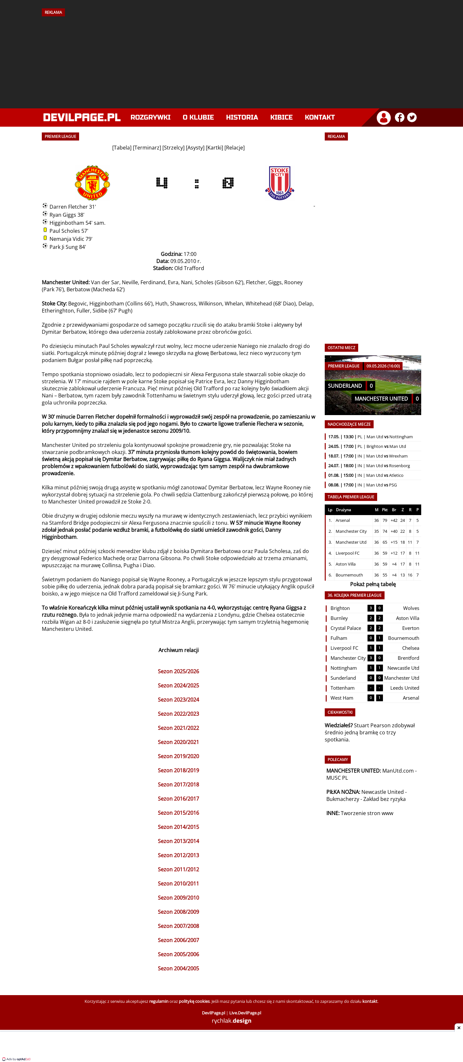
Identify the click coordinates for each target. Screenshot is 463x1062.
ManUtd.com (398, 770)
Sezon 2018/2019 (178, 770)
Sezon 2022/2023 (178, 713)
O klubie (198, 117)
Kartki (214, 147)
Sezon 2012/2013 (178, 855)
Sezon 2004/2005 (178, 968)
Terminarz (146, 147)
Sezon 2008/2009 (178, 911)
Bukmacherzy (342, 799)
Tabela (122, 147)
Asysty (195, 147)
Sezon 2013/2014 (178, 841)
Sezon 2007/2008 (178, 926)
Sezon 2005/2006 (178, 954)
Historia (242, 117)
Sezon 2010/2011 (178, 883)
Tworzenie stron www (367, 813)
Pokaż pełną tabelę (373, 584)
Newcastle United (382, 791)
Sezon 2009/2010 (178, 897)
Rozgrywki (151, 117)
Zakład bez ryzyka (384, 799)
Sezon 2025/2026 (178, 671)
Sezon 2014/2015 (178, 827)
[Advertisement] (231, 60)
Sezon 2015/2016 (178, 812)
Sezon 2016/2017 (178, 798)
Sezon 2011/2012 (178, 869)
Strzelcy (173, 147)
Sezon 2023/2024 (178, 699)
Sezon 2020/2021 (178, 742)
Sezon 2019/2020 (178, 756)
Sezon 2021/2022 (178, 727)
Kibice (281, 117)
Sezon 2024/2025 (178, 685)
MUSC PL (337, 777)
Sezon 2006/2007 (178, 940)
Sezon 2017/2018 (178, 784)
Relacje (234, 147)
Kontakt (320, 117)
